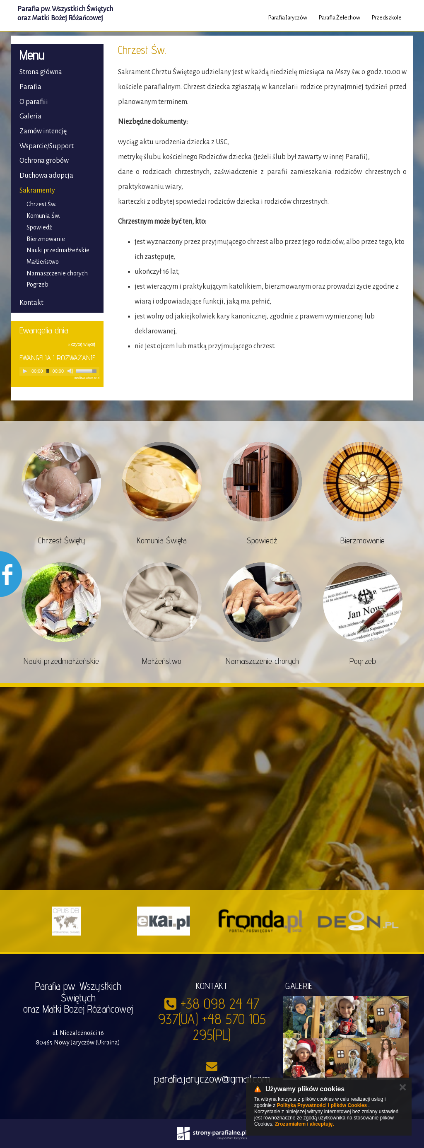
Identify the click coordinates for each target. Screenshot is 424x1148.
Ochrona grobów (44, 160)
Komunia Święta (162, 540)
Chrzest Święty (61, 540)
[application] (59, 371)
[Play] (25, 371)
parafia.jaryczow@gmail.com (212, 1078)
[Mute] (70, 371)
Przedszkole (386, 17)
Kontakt (31, 302)
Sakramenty (37, 190)
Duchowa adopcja (46, 175)
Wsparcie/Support (46, 146)
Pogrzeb (37, 284)
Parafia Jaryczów (287, 17)
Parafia (30, 87)
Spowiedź (39, 227)
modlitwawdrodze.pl (87, 378)
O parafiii (33, 102)
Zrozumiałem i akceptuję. (304, 1124)
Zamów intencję (43, 131)
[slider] (47, 371)
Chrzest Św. (41, 204)
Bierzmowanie (45, 239)
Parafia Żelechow (339, 17)
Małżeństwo (42, 261)
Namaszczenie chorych (57, 273)
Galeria (30, 116)
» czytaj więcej (81, 344)
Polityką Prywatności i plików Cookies (322, 1105)
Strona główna (40, 72)
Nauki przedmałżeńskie (57, 250)
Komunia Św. (43, 215)
